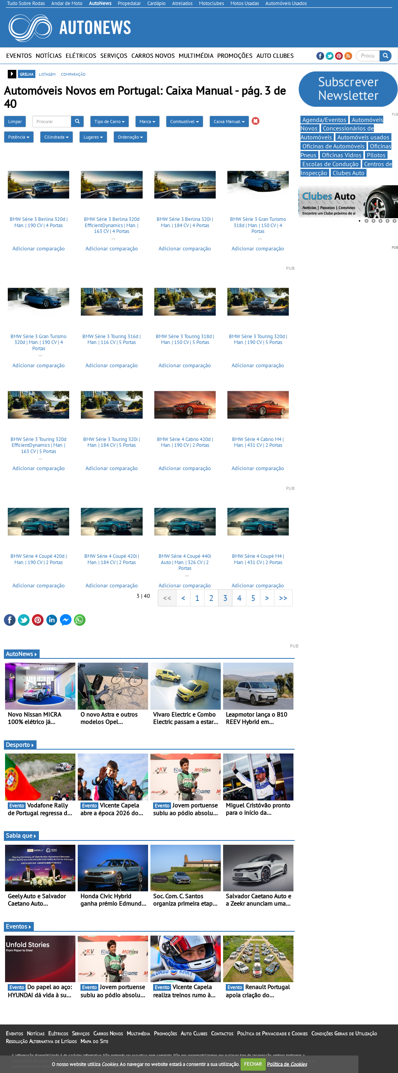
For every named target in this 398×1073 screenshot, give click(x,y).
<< (167, 597)
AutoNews (22, 654)
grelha (26, 73)
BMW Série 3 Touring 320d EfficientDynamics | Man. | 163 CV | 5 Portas (38, 445)
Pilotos (376, 155)
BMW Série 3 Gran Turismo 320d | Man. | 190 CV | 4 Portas (38, 342)
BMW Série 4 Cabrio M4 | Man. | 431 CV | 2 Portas (258, 442)
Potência (19, 137)
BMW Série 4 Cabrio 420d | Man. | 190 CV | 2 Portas (185, 442)
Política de (287, 1064)
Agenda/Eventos (324, 119)
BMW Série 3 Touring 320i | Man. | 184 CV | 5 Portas (111, 442)
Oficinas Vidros (341, 155)
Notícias (49, 55)
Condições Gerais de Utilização (344, 1033)
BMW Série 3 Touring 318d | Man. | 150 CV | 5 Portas (185, 339)
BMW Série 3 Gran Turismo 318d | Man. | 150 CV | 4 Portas (258, 225)
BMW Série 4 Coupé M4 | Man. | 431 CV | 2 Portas (258, 559)
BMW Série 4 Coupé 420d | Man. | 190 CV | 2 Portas (38, 559)
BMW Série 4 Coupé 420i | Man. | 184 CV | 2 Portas (111, 559)
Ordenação (130, 137)
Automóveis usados (363, 137)
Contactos (222, 1033)
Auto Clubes (275, 55)
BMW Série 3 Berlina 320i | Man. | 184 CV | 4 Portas (185, 222)
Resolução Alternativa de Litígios (41, 1041)
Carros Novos (153, 55)
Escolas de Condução (330, 164)
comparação (73, 73)
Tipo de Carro (109, 121)
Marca (147, 121)
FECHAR (253, 1064)
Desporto (20, 744)
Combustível (184, 121)
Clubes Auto (349, 173)
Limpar (15, 121)
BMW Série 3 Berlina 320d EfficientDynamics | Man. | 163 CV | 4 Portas (112, 225)
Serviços (113, 55)
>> (283, 597)
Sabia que (21, 835)
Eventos (19, 55)
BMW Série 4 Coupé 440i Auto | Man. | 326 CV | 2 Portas (185, 562)
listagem (47, 73)
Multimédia (196, 55)
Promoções (235, 55)
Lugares (93, 137)
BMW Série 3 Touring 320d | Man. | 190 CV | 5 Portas (258, 339)
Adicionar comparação (38, 248)
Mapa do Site (94, 1041)
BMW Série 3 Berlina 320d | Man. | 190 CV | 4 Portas (39, 222)
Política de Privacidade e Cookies (272, 1033)
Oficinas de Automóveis (333, 146)
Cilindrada (56, 137)
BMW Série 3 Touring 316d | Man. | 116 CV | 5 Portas (111, 339)
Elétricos (81, 55)
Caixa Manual (229, 121)
